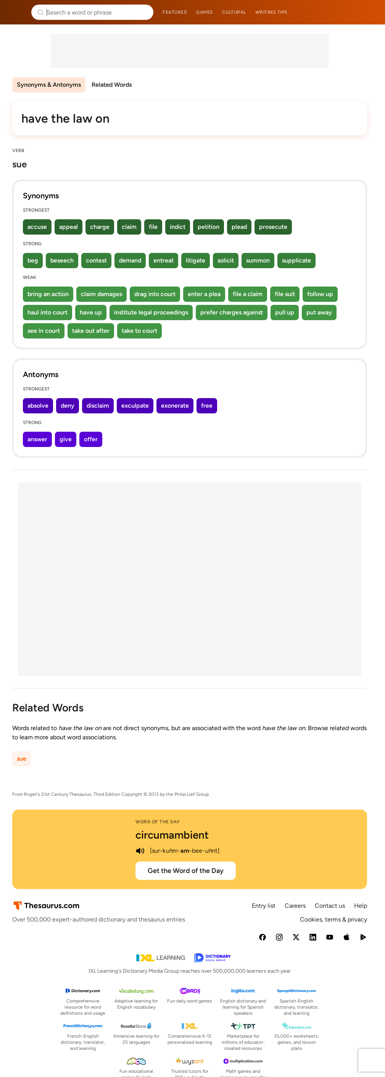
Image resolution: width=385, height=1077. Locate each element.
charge (100, 226)
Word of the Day (157, 821)
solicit (225, 260)
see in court (43, 330)
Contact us (330, 905)
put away (319, 312)
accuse (37, 226)
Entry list (263, 905)
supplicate (296, 260)
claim (129, 226)
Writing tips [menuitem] (271, 12)
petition (208, 226)
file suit (285, 294)
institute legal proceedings (151, 312)
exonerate (175, 405)
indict (177, 226)
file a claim (248, 294)
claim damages (101, 294)
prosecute (273, 226)
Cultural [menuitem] (234, 12)
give (66, 439)
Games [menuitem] (204, 12)
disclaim (98, 405)
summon (258, 260)
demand (130, 260)
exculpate (135, 405)
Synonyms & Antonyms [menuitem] (49, 84)
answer (37, 439)
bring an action (48, 294)
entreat (163, 260)
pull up (284, 312)
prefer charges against (231, 312)
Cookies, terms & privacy (333, 919)
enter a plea (204, 294)
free (207, 405)
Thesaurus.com (17, 12)
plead (239, 226)
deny (67, 405)
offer (91, 439)
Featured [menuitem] (175, 12)
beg (32, 260)
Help (360, 905)
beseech (62, 260)
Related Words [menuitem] (112, 84)
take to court (139, 330)
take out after (91, 330)
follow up (320, 294)
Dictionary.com (368, 12)
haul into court (47, 312)
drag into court (155, 294)
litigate (195, 260)
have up (91, 312)
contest (96, 260)
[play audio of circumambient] (140, 850)
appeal (68, 226)
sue (21, 758)
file (153, 226)
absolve (37, 405)
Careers (295, 905)
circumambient (172, 834)
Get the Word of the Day (186, 870)
